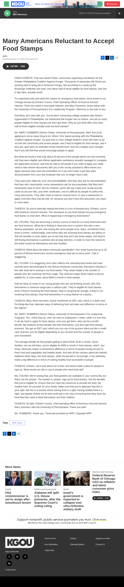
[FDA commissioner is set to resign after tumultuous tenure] (18, 478)
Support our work (103, 538)
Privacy (73, 538)
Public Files (49, 550)
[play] (7, 13)
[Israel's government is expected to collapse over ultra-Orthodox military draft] (76, 478)
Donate (113, 4)
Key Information (51, 544)
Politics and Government (45, 489)
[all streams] (120, 13)
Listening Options (77, 544)
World (65, 489)
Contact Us (100, 544)
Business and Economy (102, 472)
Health (8, 489)
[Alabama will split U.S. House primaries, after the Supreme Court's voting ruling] (47, 478)
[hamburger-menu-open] (6, 4)
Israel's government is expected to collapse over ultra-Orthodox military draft (73, 501)
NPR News (17, 423)
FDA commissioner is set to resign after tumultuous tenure (18, 497)
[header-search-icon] (100, 4)
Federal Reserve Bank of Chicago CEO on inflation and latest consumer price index (103, 484)
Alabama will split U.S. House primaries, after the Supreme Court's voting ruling (47, 499)
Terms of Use (50, 538)
